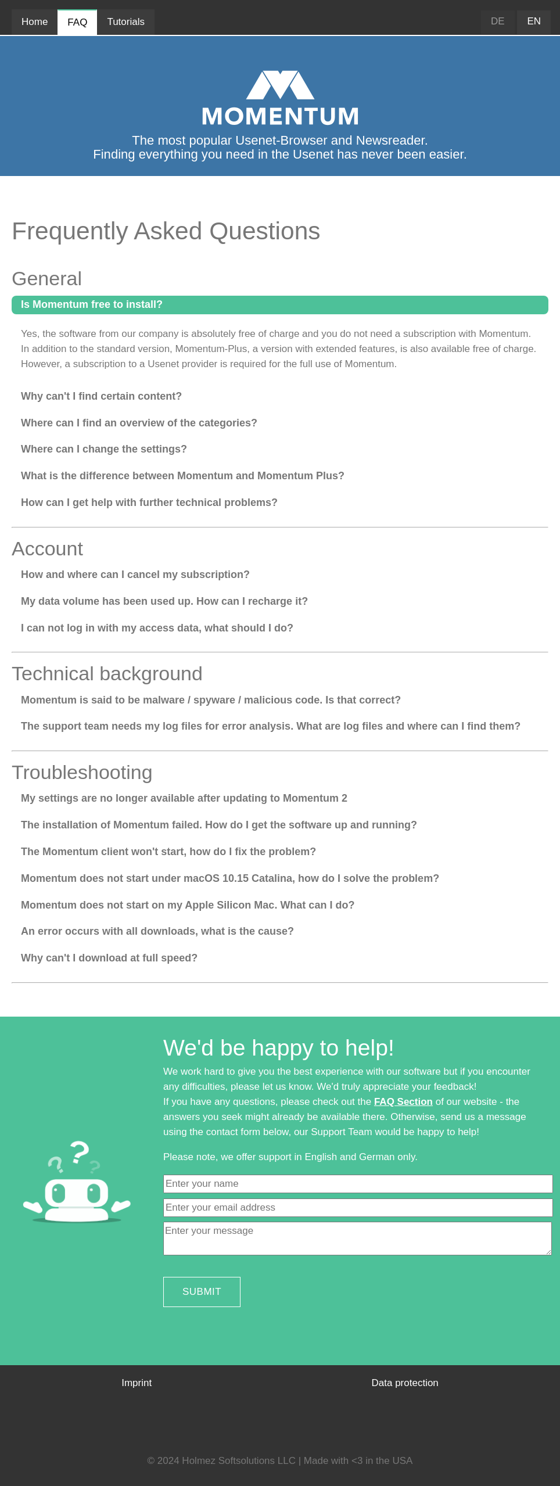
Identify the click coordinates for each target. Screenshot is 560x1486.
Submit (201, 1291)
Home (34, 21)
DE (498, 21)
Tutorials (126, 21)
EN (534, 21)
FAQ (77, 22)
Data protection (405, 1382)
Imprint (136, 1382)
